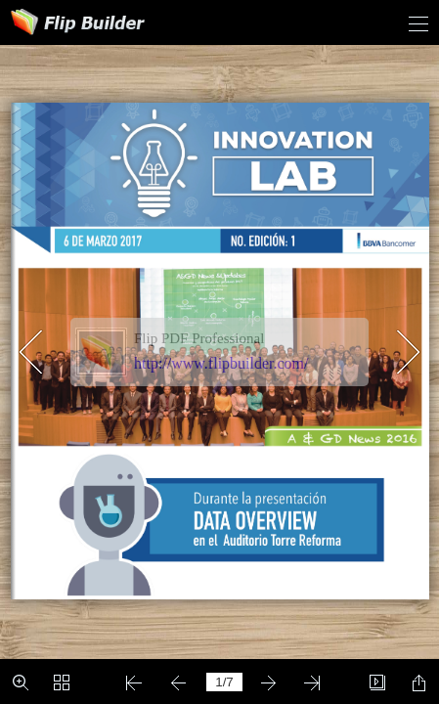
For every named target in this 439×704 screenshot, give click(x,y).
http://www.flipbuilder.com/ (221, 363)
